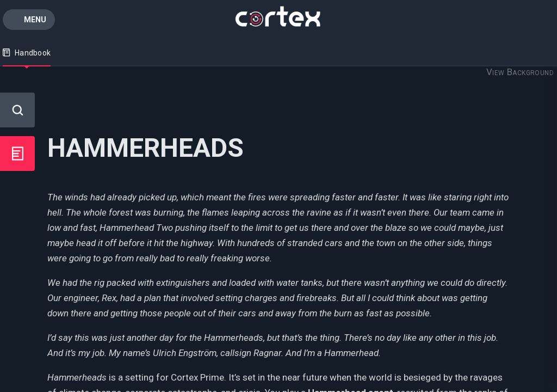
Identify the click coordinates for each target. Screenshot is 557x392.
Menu (35, 19)
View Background (520, 71)
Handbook (27, 52)
